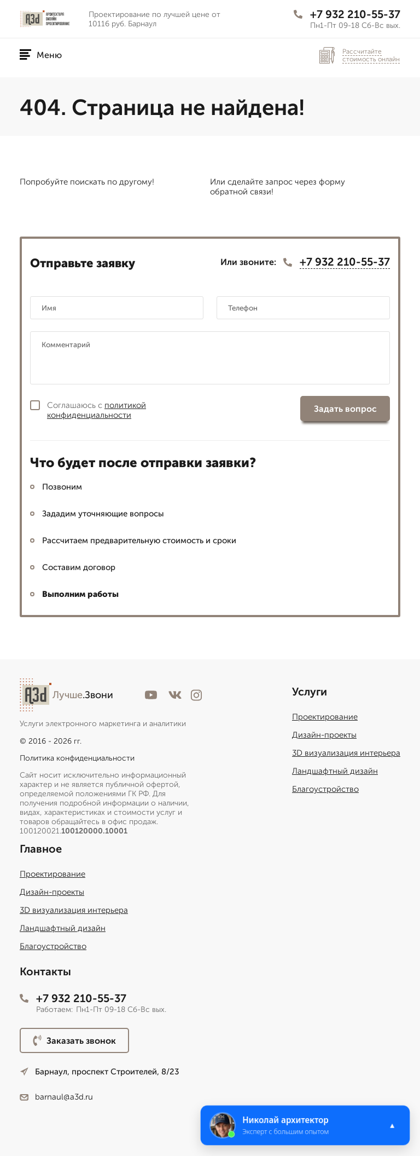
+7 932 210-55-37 (347, 14)
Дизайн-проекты (324, 735)
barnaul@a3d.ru (56, 1097)
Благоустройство (325, 789)
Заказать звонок (74, 1040)
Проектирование (325, 717)
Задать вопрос (345, 409)
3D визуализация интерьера (346, 753)
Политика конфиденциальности (77, 758)
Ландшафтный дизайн (335, 771)
